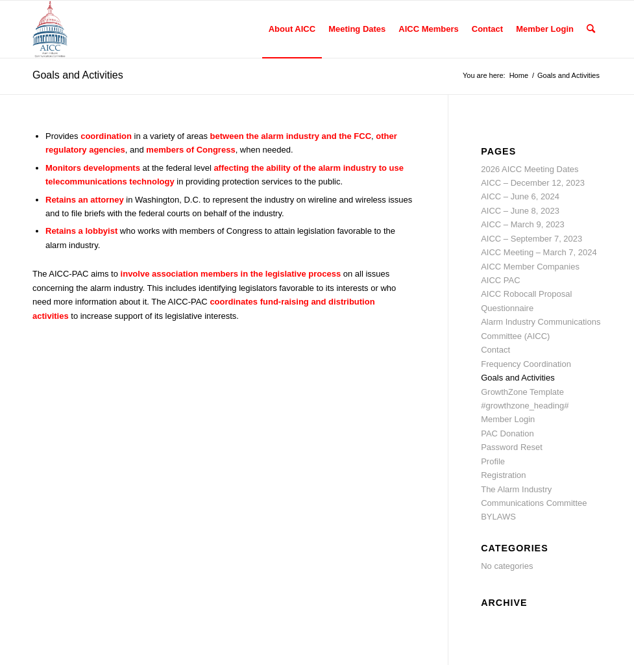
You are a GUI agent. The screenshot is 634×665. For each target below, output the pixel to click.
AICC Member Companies (530, 266)
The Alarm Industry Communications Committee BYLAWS (534, 503)
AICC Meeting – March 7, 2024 (538, 252)
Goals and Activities (77, 75)
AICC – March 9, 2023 (523, 224)
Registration (503, 475)
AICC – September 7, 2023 (531, 239)
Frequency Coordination (526, 364)
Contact (495, 350)
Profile (493, 461)
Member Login (508, 419)
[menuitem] (292, 29)
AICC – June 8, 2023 (520, 211)
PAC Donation (507, 433)
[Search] (591, 29)
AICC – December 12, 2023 (533, 183)
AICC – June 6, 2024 (520, 196)
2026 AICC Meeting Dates (529, 169)
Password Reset (512, 447)
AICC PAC (500, 280)
